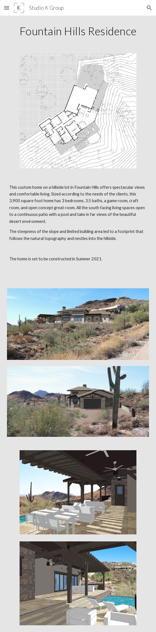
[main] (78, 31)
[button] (6, 7)
